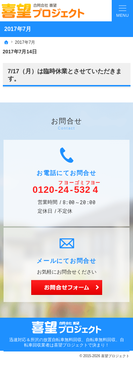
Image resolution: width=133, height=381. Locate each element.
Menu (122, 10)
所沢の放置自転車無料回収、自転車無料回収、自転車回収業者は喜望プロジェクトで (74, 342)
